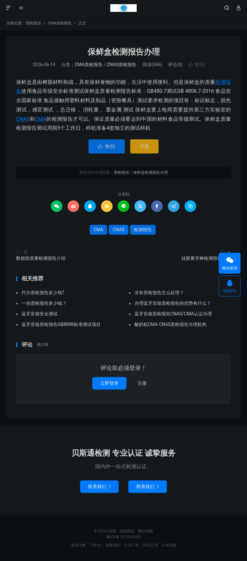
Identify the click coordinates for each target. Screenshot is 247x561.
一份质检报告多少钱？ (44, 303)
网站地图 (145, 531)
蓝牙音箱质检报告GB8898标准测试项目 (61, 324)
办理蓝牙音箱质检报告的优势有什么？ (172, 303)
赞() (196, 64)
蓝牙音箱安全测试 (40, 313)
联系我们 (99, 486)
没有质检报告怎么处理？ (159, 292)
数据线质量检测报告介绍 (41, 258)
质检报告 (123, 8)
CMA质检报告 (60, 23)
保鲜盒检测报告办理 (123, 52)
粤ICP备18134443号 (123, 537)
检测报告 (143, 229)
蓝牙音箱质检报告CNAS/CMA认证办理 (173, 313)
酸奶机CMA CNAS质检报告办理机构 (170, 324)
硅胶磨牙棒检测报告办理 (206, 258)
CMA (40, 119)
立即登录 (109, 383)
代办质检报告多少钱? (43, 292)
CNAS (23, 119)
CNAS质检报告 (122, 64)
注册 (142, 383)
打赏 (144, 146)
